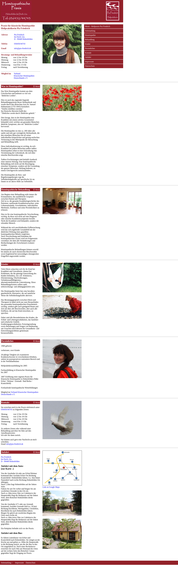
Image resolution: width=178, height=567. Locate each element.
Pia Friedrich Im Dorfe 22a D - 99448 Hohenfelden (23, 37)
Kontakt (88, 53)
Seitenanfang (90, 31)
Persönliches (90, 48)
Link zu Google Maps (51, 487)
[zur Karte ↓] (7, 468)
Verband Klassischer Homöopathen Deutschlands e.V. (24, 76)
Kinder (87, 44)
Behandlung (89, 40)
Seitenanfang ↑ (7, 563)
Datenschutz (90, 66)
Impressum (89, 62)
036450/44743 (19, 44)
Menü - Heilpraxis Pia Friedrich (97, 26)
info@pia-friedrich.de (22, 48)
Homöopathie (90, 35)
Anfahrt (88, 57)
